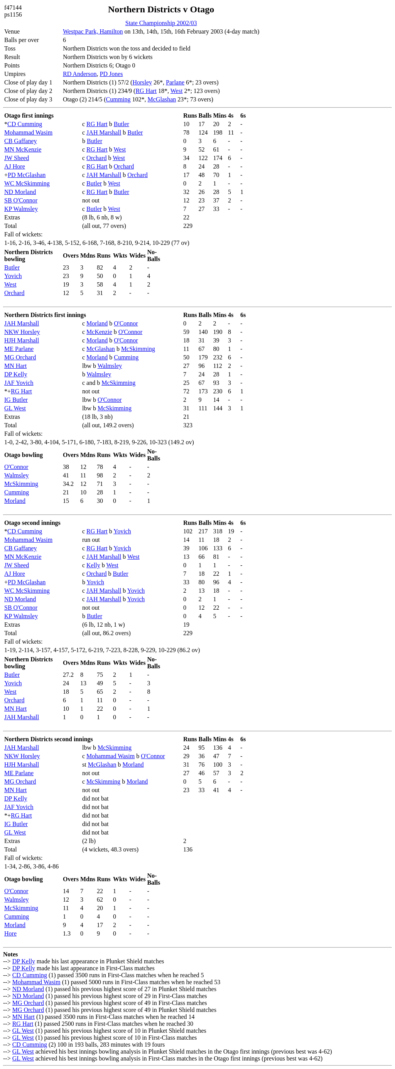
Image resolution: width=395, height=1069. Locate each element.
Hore (10, 933)
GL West (15, 408)
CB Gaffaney (20, 141)
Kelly (93, 565)
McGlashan (162, 99)
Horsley (142, 82)
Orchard (96, 158)
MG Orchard (20, 357)
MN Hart (15, 366)
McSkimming (138, 349)
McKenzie (99, 332)
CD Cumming (24, 124)
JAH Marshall (103, 132)
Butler (121, 124)
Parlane (175, 82)
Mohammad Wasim (28, 132)
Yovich (13, 276)
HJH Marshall (21, 340)
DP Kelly (15, 374)
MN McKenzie (22, 149)
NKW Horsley (22, 332)
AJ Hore (14, 166)
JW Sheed (16, 158)
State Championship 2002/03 (161, 23)
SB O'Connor (20, 200)
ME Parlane (19, 349)
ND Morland (20, 192)
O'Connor (126, 323)
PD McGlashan (27, 175)
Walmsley (110, 366)
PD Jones (111, 74)
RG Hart (146, 91)
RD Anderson (80, 74)
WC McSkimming (27, 183)
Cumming (118, 99)
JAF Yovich (19, 382)
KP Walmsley (21, 209)
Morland (97, 323)
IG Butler (16, 399)
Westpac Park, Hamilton (93, 31)
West (176, 91)
